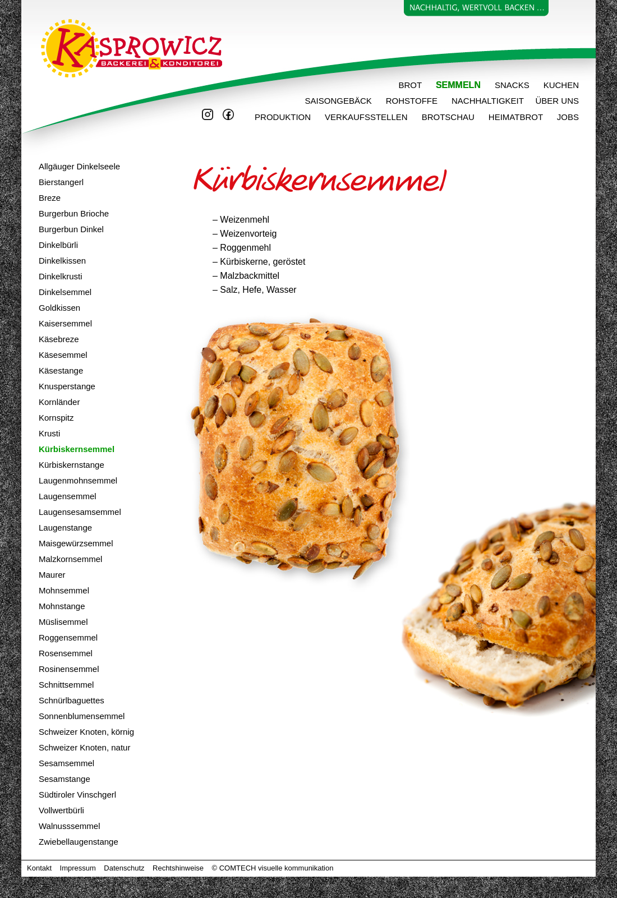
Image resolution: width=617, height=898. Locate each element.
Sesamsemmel (66, 763)
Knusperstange (67, 386)
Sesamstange (64, 779)
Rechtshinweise (178, 868)
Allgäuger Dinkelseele (79, 166)
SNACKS (512, 85)
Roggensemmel (68, 637)
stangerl (69, 182)
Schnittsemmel (66, 684)
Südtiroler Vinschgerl (77, 794)
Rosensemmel (66, 653)
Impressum (78, 868)
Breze (50, 197)
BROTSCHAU (448, 117)
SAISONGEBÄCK (338, 100)
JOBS (568, 117)
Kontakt (39, 868)
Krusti (49, 433)
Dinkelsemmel (65, 292)
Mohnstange (62, 606)
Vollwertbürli (61, 810)
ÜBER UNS (557, 100)
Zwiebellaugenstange (78, 841)
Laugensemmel (67, 496)
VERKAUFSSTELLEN (366, 117)
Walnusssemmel (69, 826)
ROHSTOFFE (412, 100)
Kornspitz (56, 417)
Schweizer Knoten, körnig (86, 731)
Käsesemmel (63, 355)
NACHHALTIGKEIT (488, 100)
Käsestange (61, 370)
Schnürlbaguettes (71, 700)
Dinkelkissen (62, 260)
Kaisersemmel (65, 323)
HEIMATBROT (523, 117)
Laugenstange (65, 527)
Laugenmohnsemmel (78, 480)
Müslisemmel (63, 622)
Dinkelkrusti (60, 276)
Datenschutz (124, 868)
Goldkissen (59, 307)
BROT (410, 85)
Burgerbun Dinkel (71, 229)
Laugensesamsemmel (80, 512)
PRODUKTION (272, 117)
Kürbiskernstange (71, 464)
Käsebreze (59, 339)
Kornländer (59, 402)
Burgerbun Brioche (74, 213)
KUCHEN (561, 85)
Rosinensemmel (69, 669)
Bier (46, 182)
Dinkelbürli (58, 245)
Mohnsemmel (64, 590)
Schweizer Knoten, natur (84, 747)
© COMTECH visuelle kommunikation (273, 868)
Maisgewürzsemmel (76, 543)
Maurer (52, 574)
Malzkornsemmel (70, 559)
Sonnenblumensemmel (82, 716)
